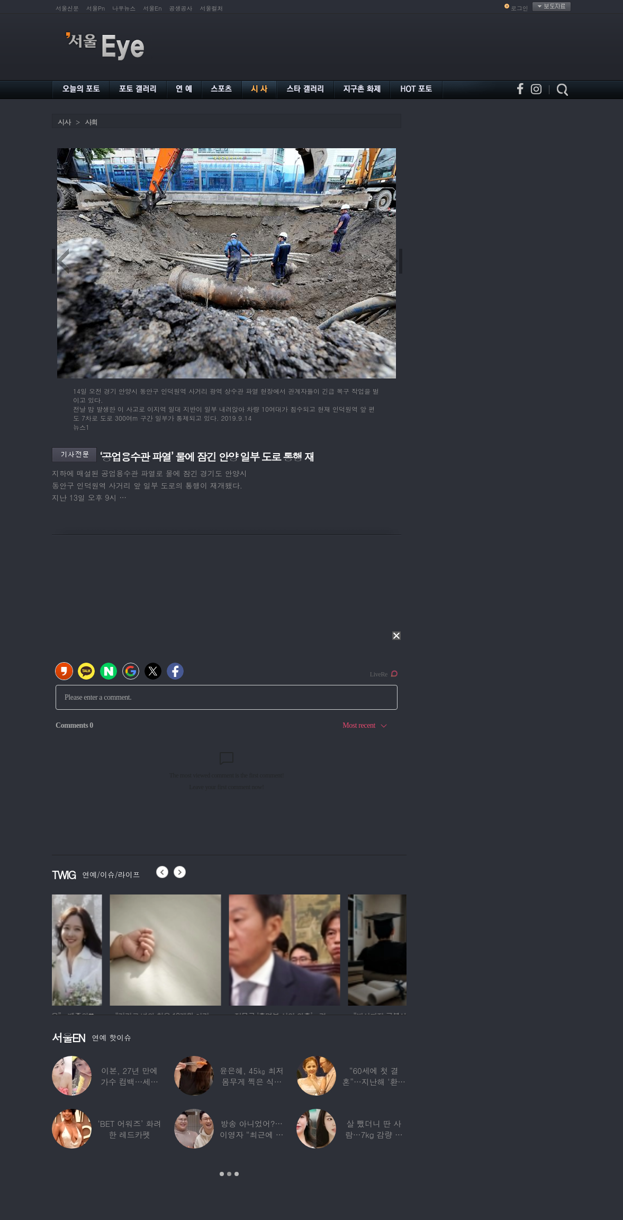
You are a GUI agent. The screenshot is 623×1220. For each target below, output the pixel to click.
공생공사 (181, 8)
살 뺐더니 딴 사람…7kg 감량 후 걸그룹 (374, 1134)
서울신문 (67, 8)
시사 (64, 122)
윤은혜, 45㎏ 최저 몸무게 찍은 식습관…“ (252, 1081)
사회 (91, 122)
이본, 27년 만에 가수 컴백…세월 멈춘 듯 (129, 1081)
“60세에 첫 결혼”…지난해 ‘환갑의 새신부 (373, 1081)
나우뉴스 (124, 8)
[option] (107, 948)
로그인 (519, 8)
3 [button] (236, 1174)
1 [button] (222, 1174)
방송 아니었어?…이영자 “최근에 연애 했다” (251, 1134)
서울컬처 (211, 8)
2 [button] (229, 1174)
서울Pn (95, 8)
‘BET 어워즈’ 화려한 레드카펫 (129, 1129)
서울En (152, 8)
